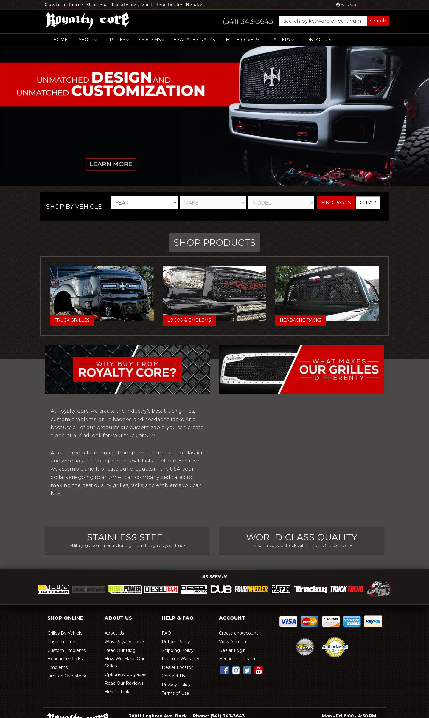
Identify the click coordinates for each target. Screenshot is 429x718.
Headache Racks (300, 320)
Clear (368, 202)
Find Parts (336, 202)
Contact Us (317, 39)
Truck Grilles (72, 320)
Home (60, 39)
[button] (300, 21)
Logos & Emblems (189, 320)
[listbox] (144, 202)
